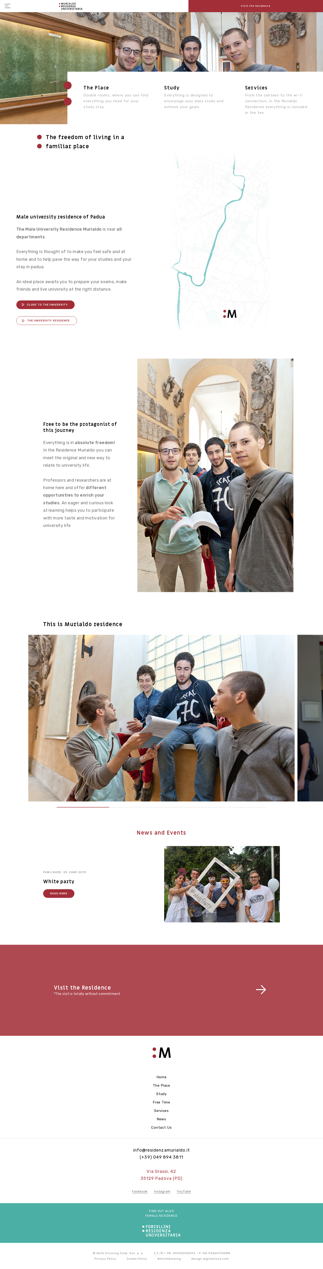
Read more (58, 903)
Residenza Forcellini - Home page (162, 1055)
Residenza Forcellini (71, 6)
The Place (161, 1085)
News (161, 1119)
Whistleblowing (169, 1258)
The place (96, 88)
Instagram (162, 1191)
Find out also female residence (161, 1213)
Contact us (161, 1127)
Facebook (140, 1191)
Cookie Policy (137, 1258)
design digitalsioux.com (210, 1258)
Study (171, 88)
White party (58, 891)
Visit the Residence (256, 5)
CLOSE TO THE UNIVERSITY (47, 304)
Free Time (161, 1102)
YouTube (184, 1191)
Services (256, 88)
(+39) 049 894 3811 (161, 1157)
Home (161, 1077)
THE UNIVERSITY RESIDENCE (48, 320)
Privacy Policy (105, 1258)
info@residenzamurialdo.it (161, 1150)
